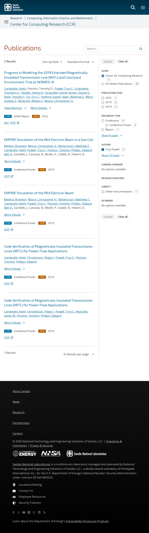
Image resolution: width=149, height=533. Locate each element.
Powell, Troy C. (64, 88)
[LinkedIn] (39, 512)
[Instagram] (34, 512)
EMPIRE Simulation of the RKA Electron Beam (39, 193)
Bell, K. (8, 154)
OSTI (15, 122)
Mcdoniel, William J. (30, 101)
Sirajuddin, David (56, 93)
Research (16, 18)
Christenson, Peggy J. (40, 257)
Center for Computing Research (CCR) (43, 24)
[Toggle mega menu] (143, 7)
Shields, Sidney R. (32, 93)
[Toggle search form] (133, 7)
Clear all (124, 61)
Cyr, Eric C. (33, 97)
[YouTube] (23, 512)
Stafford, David (50, 97)
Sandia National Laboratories (31, 464)
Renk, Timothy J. (14, 97)
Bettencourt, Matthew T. (74, 146)
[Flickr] (28, 512)
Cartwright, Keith (15, 88)
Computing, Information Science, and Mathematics (60, 18)
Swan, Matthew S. (73, 97)
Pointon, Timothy (58, 150)
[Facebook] (13, 512)
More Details (41, 108)
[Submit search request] (141, 48)
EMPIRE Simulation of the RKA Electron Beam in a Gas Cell (48, 139)
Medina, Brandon (15, 146)
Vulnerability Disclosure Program (87, 521)
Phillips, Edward (81, 150)
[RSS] (44, 512)
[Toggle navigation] (6, 21)
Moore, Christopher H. (58, 101)
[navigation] (52, 61)
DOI (6, 122)
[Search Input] (114, 48)
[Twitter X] (18, 512)
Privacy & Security (41, 445)
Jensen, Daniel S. (79, 93)
